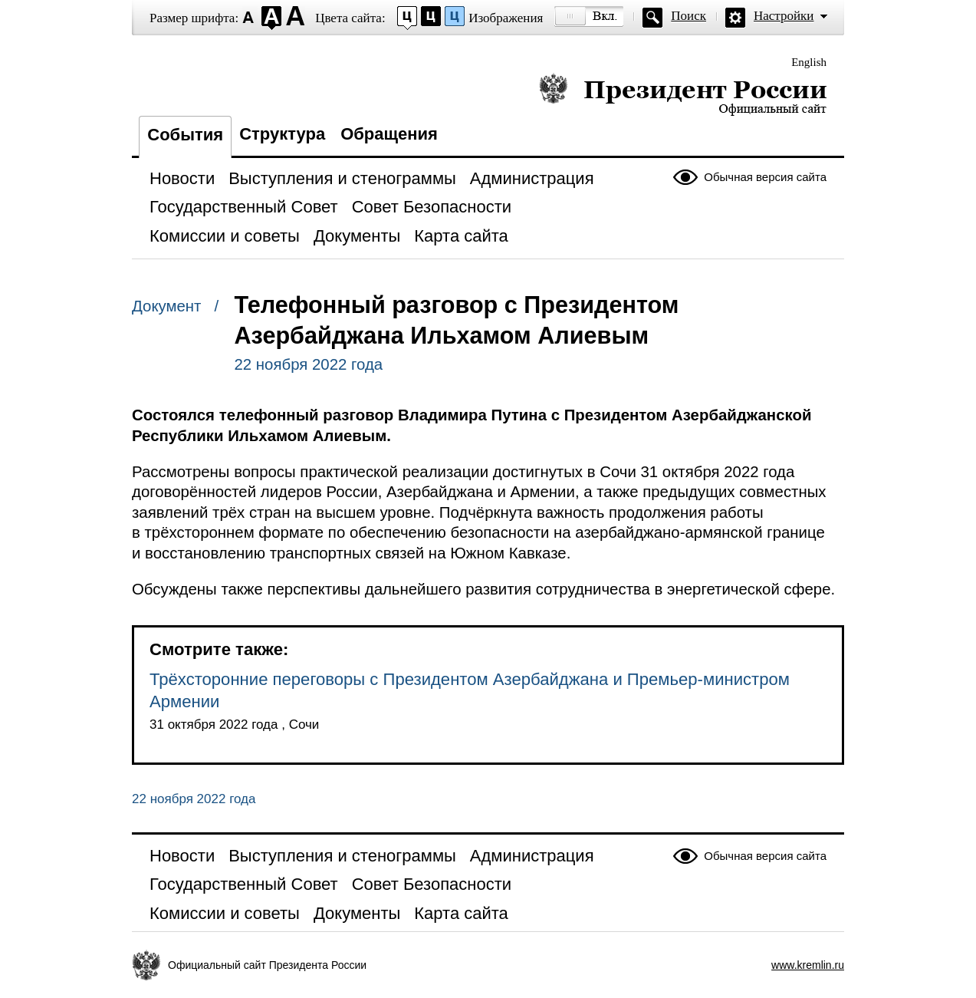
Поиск (688, 15)
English (808, 62)
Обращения (389, 133)
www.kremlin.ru (807, 965)
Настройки (783, 15)
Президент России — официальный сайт (682, 94)
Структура (282, 133)
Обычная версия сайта (765, 176)
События (185, 134)
